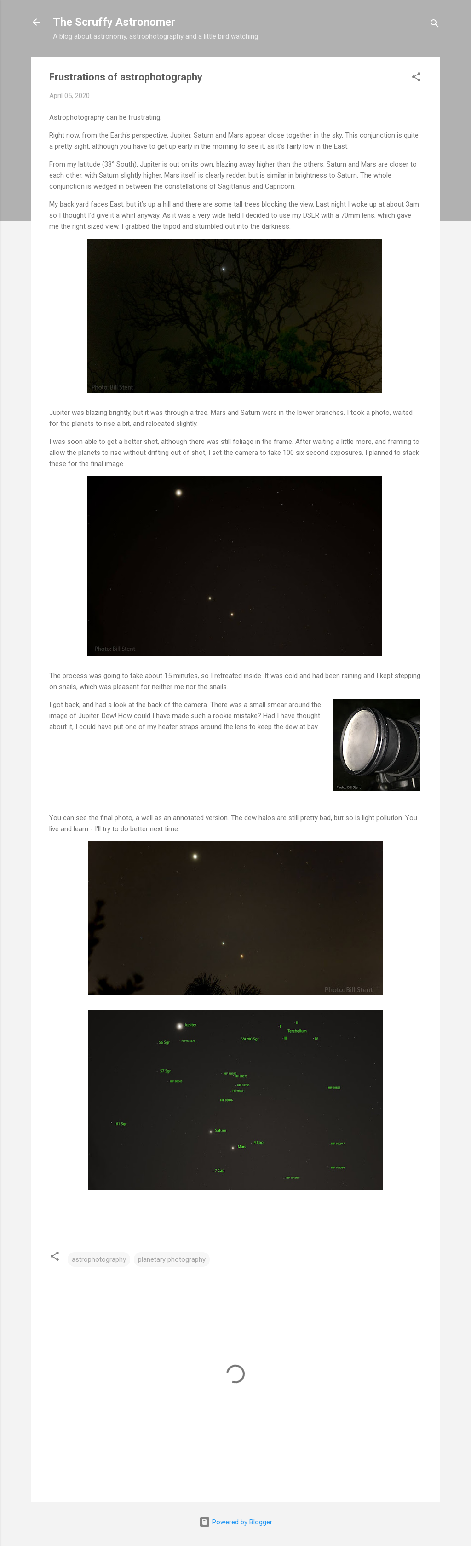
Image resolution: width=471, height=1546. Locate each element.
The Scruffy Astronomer (114, 22)
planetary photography (172, 1259)
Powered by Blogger (235, 1522)
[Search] (434, 25)
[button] (416, 78)
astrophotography (99, 1259)
